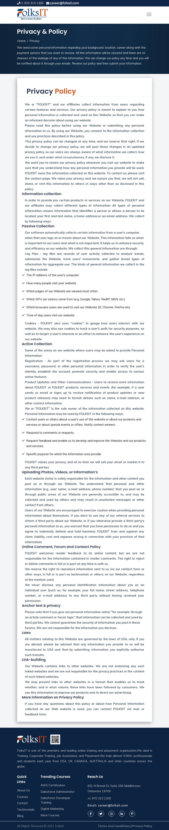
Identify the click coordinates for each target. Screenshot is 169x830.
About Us (23, 790)
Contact (22, 803)
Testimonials (25, 809)
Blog (20, 816)
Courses (22, 797)
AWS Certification (53, 785)
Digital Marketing (52, 809)
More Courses (50, 815)
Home (21, 41)
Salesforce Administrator (58, 792)
